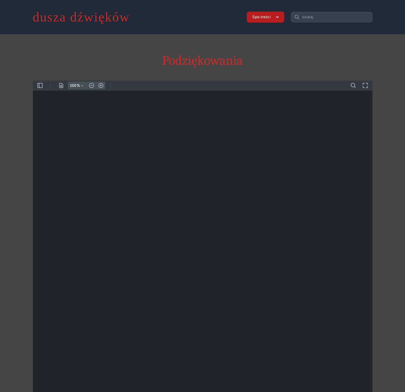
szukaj (307, 17)
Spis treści (265, 17)
